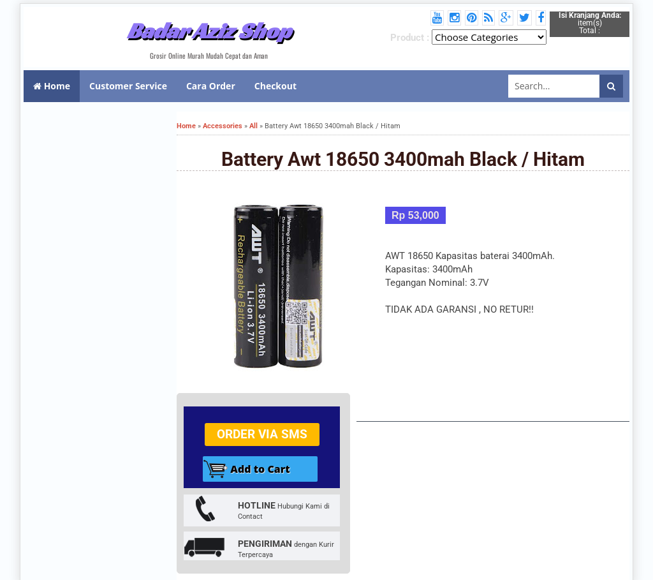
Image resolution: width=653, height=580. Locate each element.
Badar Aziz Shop (209, 31)
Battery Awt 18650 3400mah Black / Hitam (403, 159)
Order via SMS (262, 434)
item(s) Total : (590, 23)
